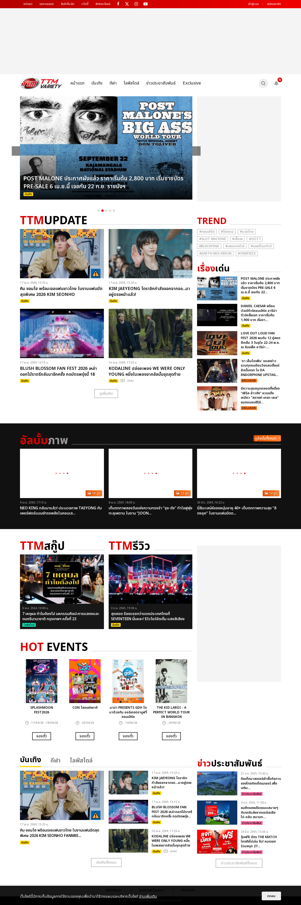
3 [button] (106, 210)
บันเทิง (97, 83)
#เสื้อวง (237, 238)
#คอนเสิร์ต (207, 231)
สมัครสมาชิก (274, 4)
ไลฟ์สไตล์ (131, 83)
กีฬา (113, 83)
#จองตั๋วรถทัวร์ (261, 246)
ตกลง (271, 895)
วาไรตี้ (84, 4)
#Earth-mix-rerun (215, 253)
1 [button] (99, 210)
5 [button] (114, 210)
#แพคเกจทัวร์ (235, 246)
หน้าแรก (28, 4)
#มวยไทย (247, 231)
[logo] (41, 83)
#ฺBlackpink (209, 246)
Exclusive (192, 83)
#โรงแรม (227, 231)
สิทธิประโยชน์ (102, 4)
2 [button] (102, 210)
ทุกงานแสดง (47, 4)
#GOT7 (255, 238)
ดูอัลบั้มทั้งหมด (266, 438)
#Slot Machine (212, 238)
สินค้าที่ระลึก (67, 4)
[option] (106, 148)
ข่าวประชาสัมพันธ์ (161, 83)
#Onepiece (247, 253)
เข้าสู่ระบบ (253, 4)
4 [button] (110, 210)
